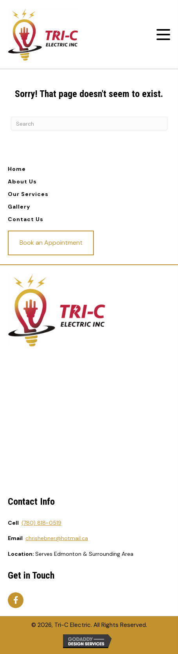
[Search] (89, 123)
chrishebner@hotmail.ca (56, 538)
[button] (163, 34)
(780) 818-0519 (41, 522)
